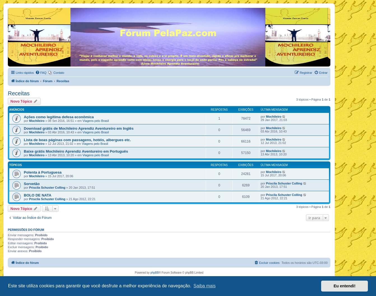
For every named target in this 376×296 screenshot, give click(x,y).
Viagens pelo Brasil (96, 120)
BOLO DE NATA (37, 195)
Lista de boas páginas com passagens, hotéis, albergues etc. (77, 140)
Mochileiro (37, 120)
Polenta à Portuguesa (43, 172)
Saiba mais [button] (204, 285)
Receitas (19, 93)
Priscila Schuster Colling (47, 187)
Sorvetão (31, 184)
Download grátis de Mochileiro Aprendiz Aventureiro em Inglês (79, 128)
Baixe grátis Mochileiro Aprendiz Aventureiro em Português (76, 151)
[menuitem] (40, 72)
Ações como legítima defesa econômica (59, 117)
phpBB (154, 272)
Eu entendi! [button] (345, 286)
